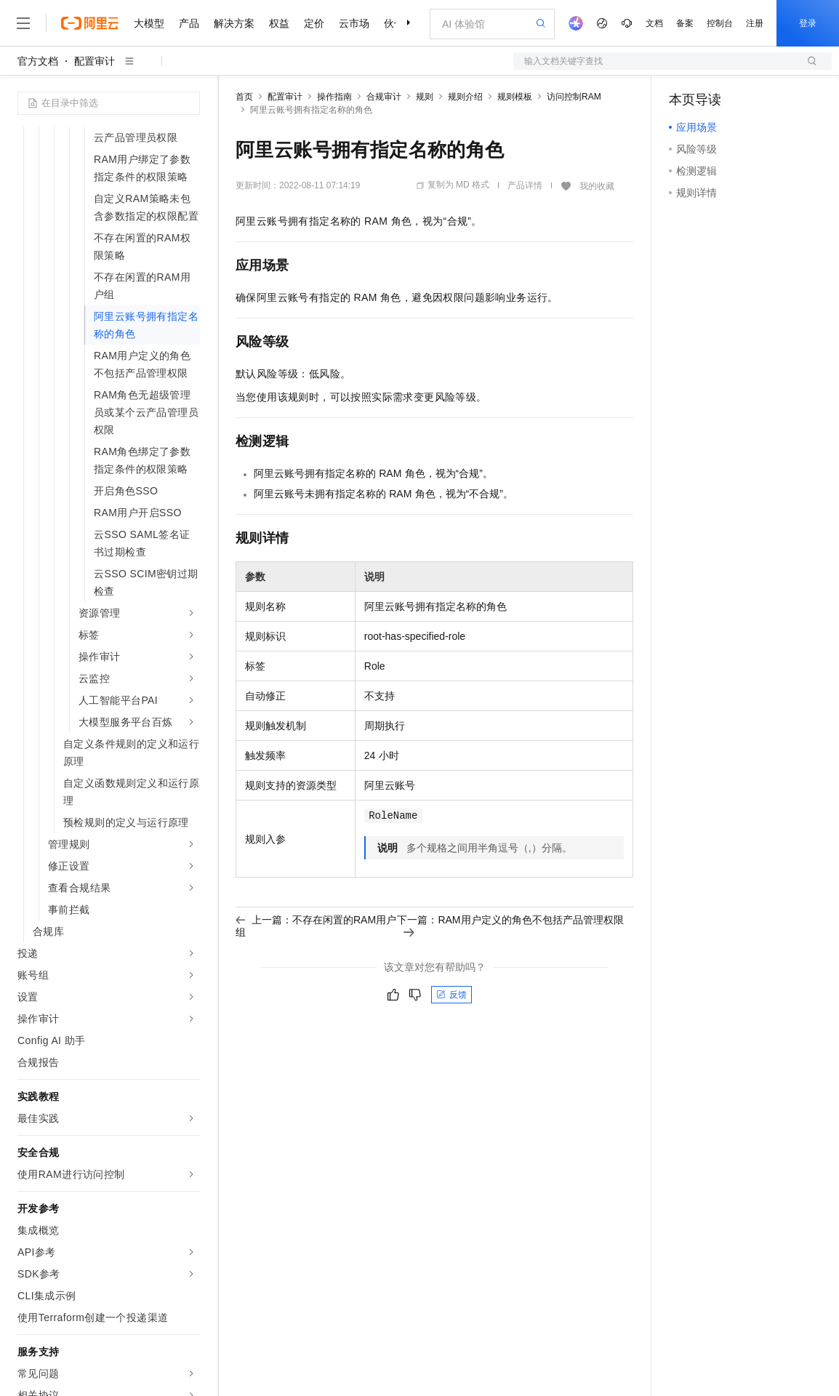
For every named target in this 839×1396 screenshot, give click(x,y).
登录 (807, 23)
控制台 (720, 23)
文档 (654, 23)
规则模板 (514, 97)
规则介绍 (465, 97)
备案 (685, 23)
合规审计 (383, 97)
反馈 (451, 995)
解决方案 (234, 23)
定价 (314, 23)
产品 (189, 23)
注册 (754, 23)
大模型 (149, 23)
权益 (279, 23)
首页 (244, 97)
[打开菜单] (23, 23)
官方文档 (37, 61)
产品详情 (524, 185)
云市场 (354, 23)
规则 (424, 97)
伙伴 (394, 23)
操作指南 (334, 97)
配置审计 (94, 61)
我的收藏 (596, 186)
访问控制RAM (574, 97)
